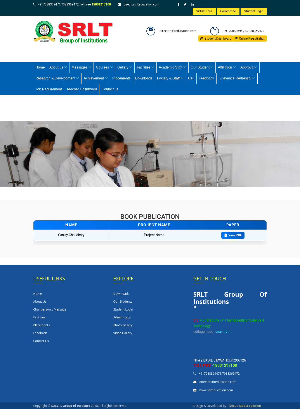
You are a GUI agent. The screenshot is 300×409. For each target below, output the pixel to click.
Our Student (202, 67)
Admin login (122, 317)
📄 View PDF (233, 235)
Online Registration (249, 38)
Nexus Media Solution (245, 406)
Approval (248, 67)
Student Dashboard (215, 38)
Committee (228, 11)
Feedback (206, 78)
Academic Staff (172, 67)
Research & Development (57, 78)
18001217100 (101, 4)
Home (40, 67)
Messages (81, 67)
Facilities (145, 67)
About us (58, 67)
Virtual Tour (204, 11)
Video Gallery (122, 333)
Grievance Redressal (237, 78)
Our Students (122, 301)
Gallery (124, 67)
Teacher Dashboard (81, 89)
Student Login (253, 11)
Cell (191, 78)
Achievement (96, 78)
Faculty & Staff (170, 78)
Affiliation (227, 67)
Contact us (110, 89)
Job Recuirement (48, 89)
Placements (121, 78)
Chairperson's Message (49, 309)
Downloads (144, 78)
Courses (104, 67)
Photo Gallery (122, 325)
